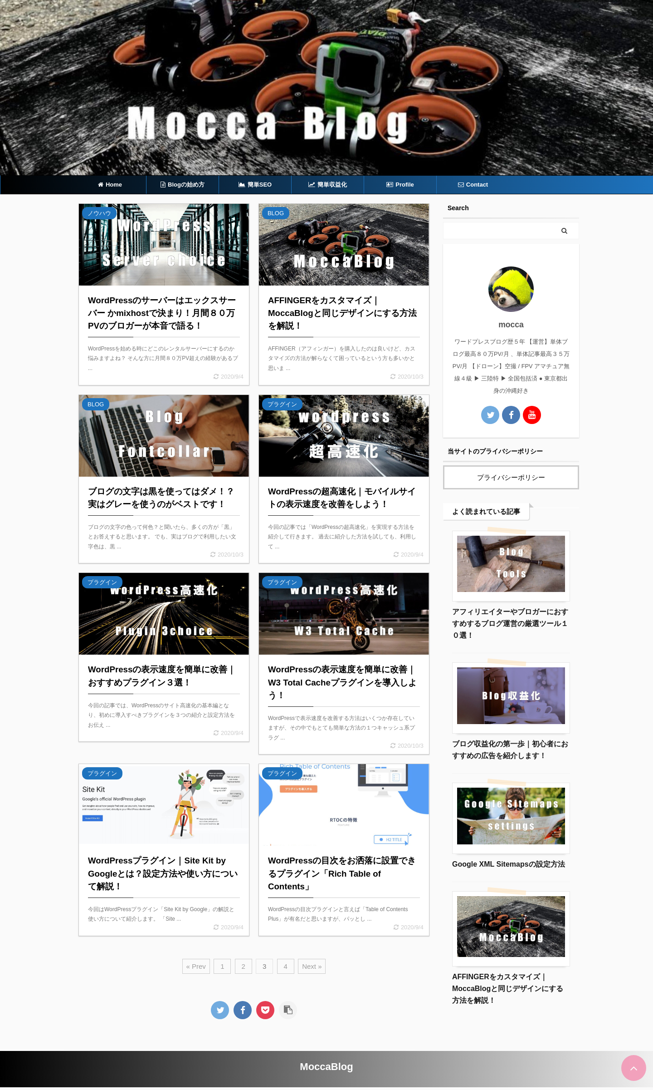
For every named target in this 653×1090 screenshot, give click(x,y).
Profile (400, 184)
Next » (312, 966)
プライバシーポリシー (511, 477)
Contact (473, 184)
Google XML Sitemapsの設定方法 (508, 864)
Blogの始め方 (183, 184)
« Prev (196, 966)
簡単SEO (255, 184)
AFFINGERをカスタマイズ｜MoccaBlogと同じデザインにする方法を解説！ (507, 988)
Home (110, 184)
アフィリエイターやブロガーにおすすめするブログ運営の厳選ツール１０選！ (510, 623)
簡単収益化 (327, 184)
